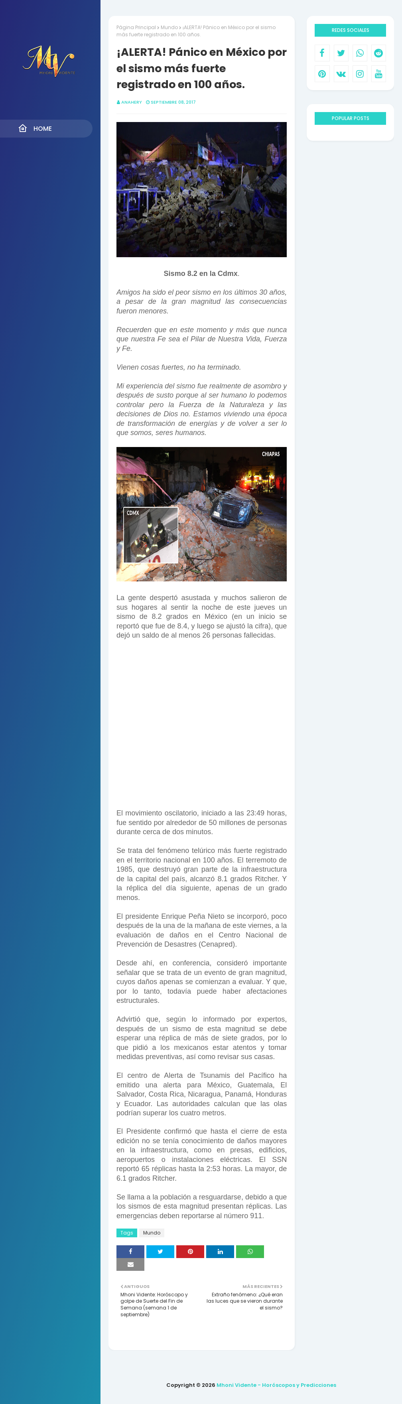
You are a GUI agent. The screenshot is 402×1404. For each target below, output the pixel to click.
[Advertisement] (201, 729)
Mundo (169, 27)
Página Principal (136, 27)
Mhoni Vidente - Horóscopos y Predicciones (276, 1385)
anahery (131, 102)
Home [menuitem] (35, 128)
